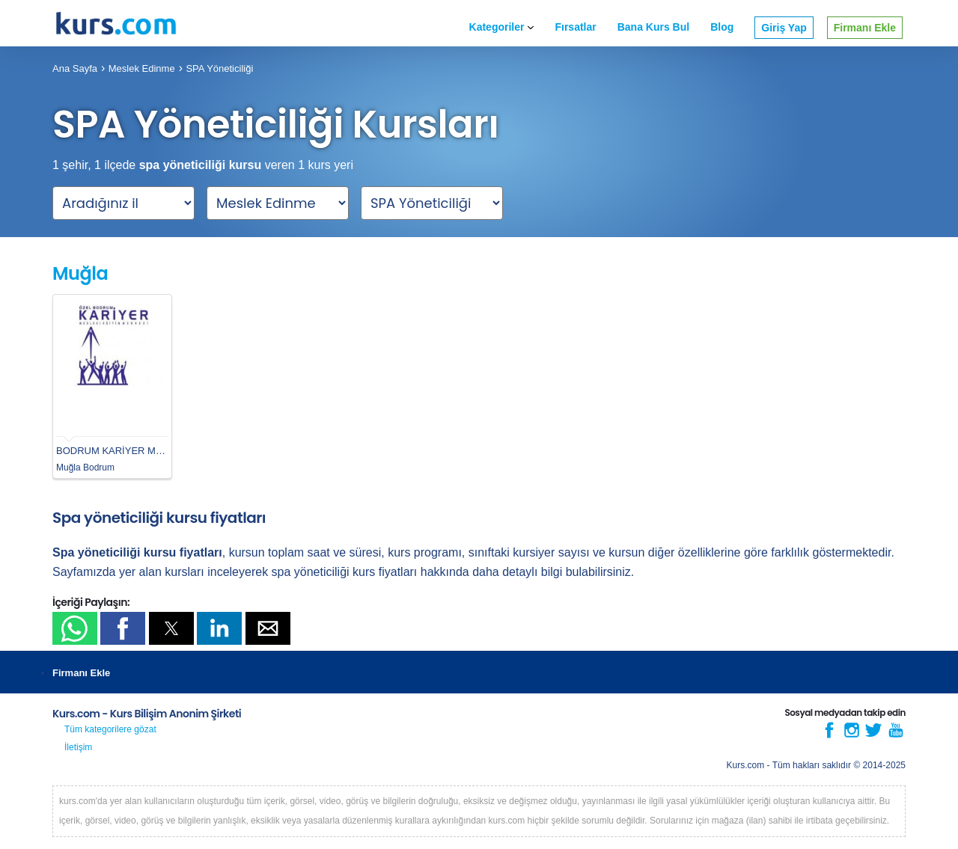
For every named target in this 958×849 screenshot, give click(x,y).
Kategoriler (501, 27)
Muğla (80, 273)
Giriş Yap (783, 28)
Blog (721, 27)
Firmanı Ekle (865, 28)
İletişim (78, 747)
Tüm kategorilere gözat (110, 729)
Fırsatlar (575, 27)
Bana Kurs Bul (653, 27)
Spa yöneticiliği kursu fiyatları (159, 517)
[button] (74, 628)
